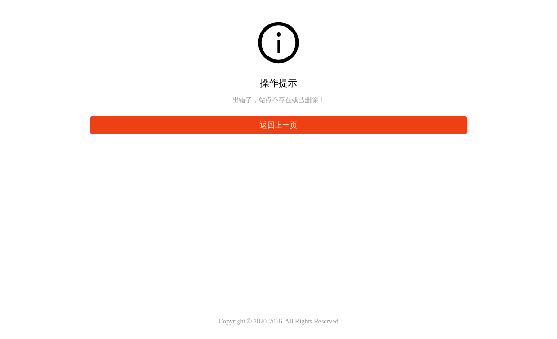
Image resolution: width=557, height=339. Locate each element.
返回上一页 (278, 125)
